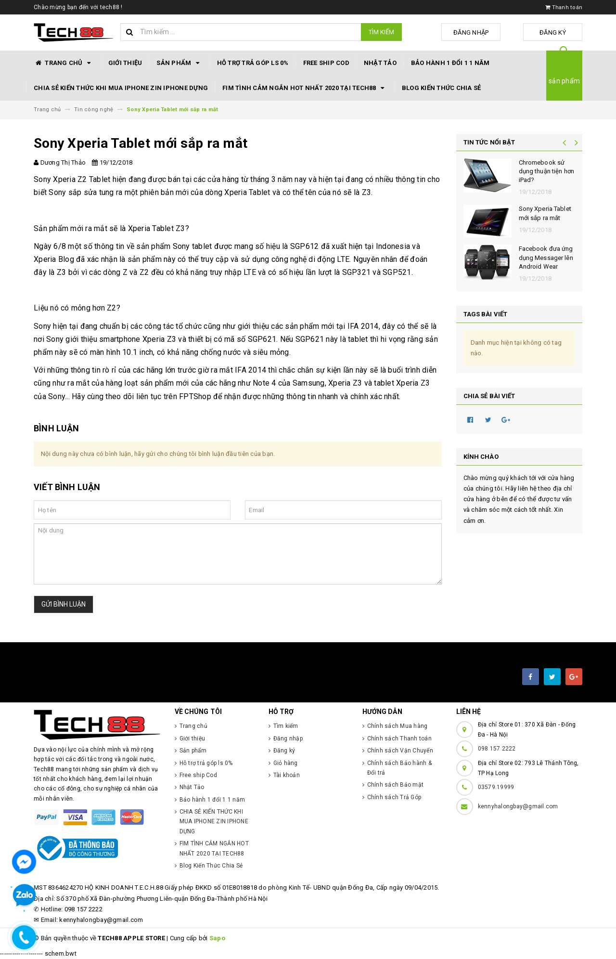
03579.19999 (496, 787)
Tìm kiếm (381, 32)
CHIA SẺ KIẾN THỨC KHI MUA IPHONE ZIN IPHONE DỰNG (121, 87)
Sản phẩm (179, 63)
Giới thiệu (125, 62)
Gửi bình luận (63, 604)
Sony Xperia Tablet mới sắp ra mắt (545, 213)
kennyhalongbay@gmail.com (518, 806)
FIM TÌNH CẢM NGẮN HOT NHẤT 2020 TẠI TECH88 (304, 88)
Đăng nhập (487, 32)
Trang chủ (64, 63)
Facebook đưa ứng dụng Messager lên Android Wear (546, 257)
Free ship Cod (326, 62)
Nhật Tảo (380, 62)
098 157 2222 (497, 748)
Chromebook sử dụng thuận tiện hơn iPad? (546, 171)
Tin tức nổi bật (489, 142)
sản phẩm (564, 81)
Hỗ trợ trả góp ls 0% (253, 62)
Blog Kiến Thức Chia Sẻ (441, 87)
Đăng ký (558, 32)
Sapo (217, 938)
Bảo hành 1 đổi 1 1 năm (450, 62)
